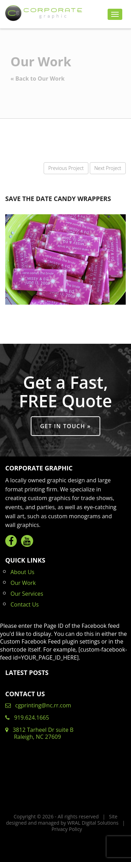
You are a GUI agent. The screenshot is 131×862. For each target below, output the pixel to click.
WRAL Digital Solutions (93, 822)
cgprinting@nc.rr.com (38, 705)
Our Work (23, 583)
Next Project (107, 168)
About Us (22, 572)
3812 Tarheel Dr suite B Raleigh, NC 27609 (39, 733)
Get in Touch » (65, 426)
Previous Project (66, 168)
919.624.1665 (27, 717)
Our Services (26, 593)
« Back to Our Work (37, 78)
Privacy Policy (66, 829)
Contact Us (24, 604)
